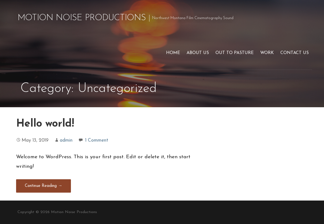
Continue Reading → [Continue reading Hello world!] (43, 186)
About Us (198, 53)
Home (173, 53)
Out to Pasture (234, 53)
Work (267, 53)
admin (66, 140)
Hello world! (45, 124)
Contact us (294, 53)
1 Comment (96, 140)
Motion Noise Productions (81, 18)
